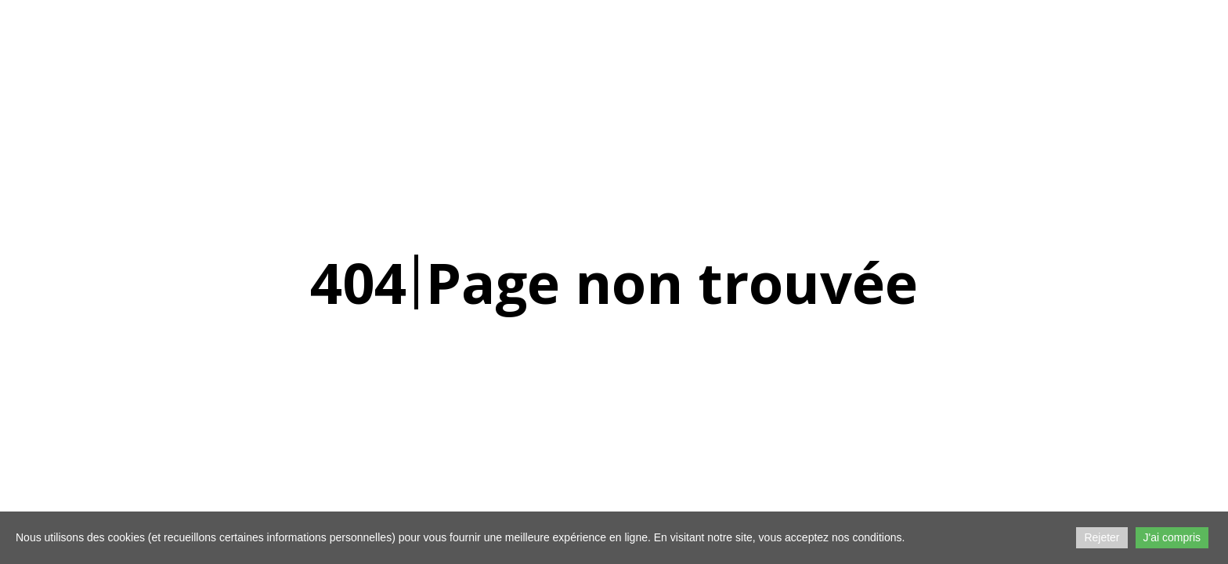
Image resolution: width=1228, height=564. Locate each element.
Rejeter (1101, 537)
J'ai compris (1172, 537)
